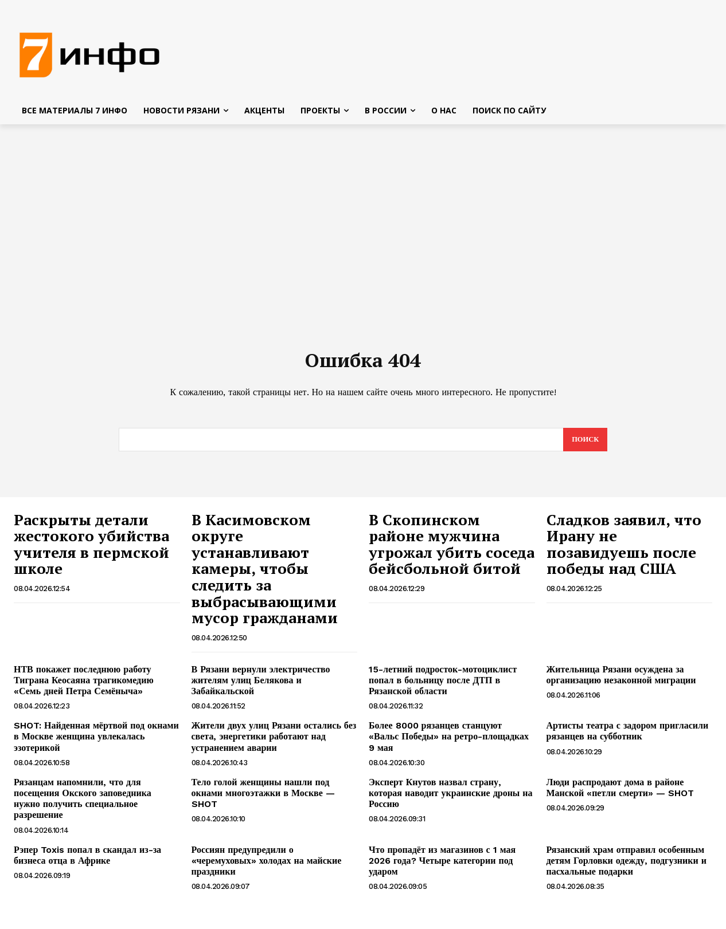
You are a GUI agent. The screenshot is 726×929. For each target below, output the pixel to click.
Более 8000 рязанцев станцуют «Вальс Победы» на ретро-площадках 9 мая (449, 742)
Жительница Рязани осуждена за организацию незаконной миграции (621, 680)
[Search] (584, 445)
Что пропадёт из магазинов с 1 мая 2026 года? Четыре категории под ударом (442, 866)
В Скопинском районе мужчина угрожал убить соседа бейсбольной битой (451, 549)
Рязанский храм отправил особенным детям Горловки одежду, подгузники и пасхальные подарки (627, 866)
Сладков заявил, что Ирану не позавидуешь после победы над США (624, 549)
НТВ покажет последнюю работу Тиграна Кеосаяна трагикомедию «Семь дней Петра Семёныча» (84, 686)
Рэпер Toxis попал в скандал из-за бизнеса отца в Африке (87, 861)
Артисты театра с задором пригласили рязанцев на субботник (628, 736)
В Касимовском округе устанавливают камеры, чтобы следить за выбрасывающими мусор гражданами (265, 574)
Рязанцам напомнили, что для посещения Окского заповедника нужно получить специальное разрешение (82, 804)
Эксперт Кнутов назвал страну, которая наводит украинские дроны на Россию (451, 798)
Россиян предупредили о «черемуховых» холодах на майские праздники (267, 866)
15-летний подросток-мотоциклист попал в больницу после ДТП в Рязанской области (443, 686)
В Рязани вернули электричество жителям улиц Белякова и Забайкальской (261, 686)
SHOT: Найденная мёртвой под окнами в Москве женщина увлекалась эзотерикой (96, 742)
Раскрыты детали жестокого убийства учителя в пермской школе (91, 549)
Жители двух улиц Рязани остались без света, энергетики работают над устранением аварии (274, 742)
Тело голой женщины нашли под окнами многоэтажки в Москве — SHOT (263, 798)
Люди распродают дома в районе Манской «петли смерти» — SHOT (620, 793)
